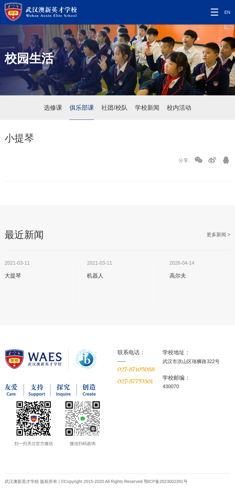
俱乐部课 (81, 107)
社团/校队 (114, 107)
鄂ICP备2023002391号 (166, 481)
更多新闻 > (218, 234)
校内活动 (179, 107)
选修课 (53, 107)
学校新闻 (147, 107)
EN (227, 12)
